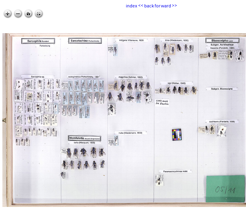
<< (141, 6)
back (149, 6)
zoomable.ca (234, 217)
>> (174, 6)
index (131, 6)
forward (163, 6)
